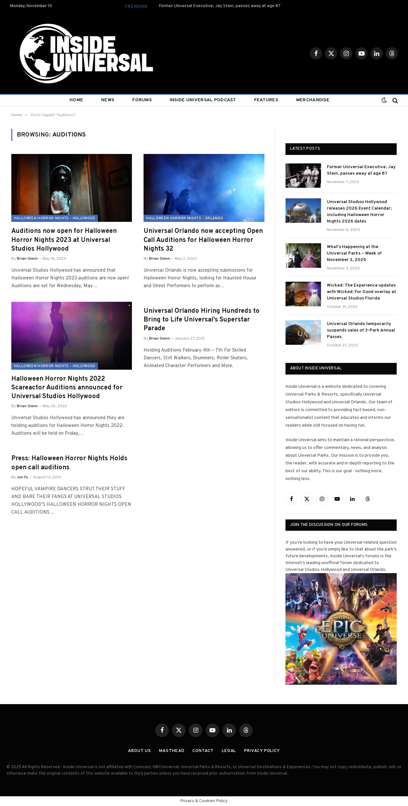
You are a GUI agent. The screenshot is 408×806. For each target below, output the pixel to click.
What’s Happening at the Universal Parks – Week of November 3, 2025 (354, 253)
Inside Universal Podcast (203, 100)
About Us (139, 751)
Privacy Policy (262, 751)
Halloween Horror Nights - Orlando (184, 218)
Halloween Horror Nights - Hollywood (54, 218)
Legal (229, 751)
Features (266, 100)
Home (76, 100)
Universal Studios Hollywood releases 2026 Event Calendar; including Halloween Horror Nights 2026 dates (359, 211)
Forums (142, 100)
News (107, 100)
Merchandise (312, 100)
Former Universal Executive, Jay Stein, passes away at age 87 (220, 6)
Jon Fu (22, 477)
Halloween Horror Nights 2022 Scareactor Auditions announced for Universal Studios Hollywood (67, 388)
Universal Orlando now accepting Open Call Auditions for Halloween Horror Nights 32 (203, 240)
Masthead (171, 751)
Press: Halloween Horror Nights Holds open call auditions (69, 463)
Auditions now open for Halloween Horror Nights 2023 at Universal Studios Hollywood (64, 240)
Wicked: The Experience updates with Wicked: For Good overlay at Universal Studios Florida (361, 292)
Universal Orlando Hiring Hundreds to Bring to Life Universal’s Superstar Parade (202, 320)
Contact (202, 751)
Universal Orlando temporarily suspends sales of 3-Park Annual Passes (361, 330)
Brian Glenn (27, 258)
